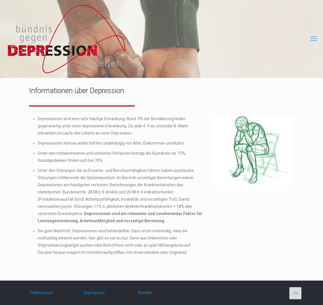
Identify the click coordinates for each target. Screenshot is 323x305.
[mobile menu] (314, 39)
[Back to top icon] (295, 293)
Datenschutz (41, 292)
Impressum (94, 292)
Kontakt (145, 292)
